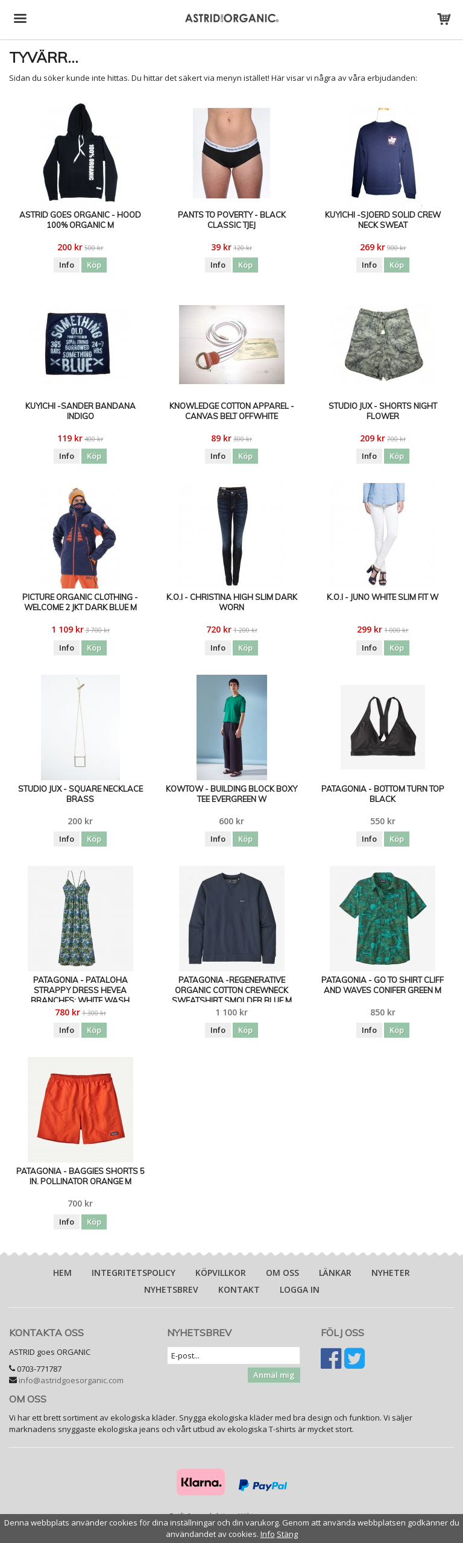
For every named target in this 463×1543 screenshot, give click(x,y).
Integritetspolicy (133, 1272)
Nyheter (390, 1272)
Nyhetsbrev (171, 1289)
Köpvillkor (220, 1272)
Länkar (335, 1272)
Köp (94, 264)
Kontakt (239, 1289)
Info (66, 264)
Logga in (300, 1289)
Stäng (287, 1534)
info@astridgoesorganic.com (71, 1380)
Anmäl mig (274, 1374)
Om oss (282, 1272)
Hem (62, 1272)
